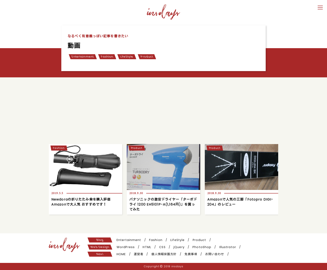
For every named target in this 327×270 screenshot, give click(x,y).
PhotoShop (201, 247)
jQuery (179, 247)
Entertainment (82, 57)
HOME (121, 254)
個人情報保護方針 (164, 254)
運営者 (138, 254)
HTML (147, 247)
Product (147, 57)
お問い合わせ (214, 254)
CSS (162, 247)
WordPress (126, 247)
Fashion (107, 57)
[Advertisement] (163, 108)
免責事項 (191, 254)
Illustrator (227, 247)
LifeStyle (127, 57)
